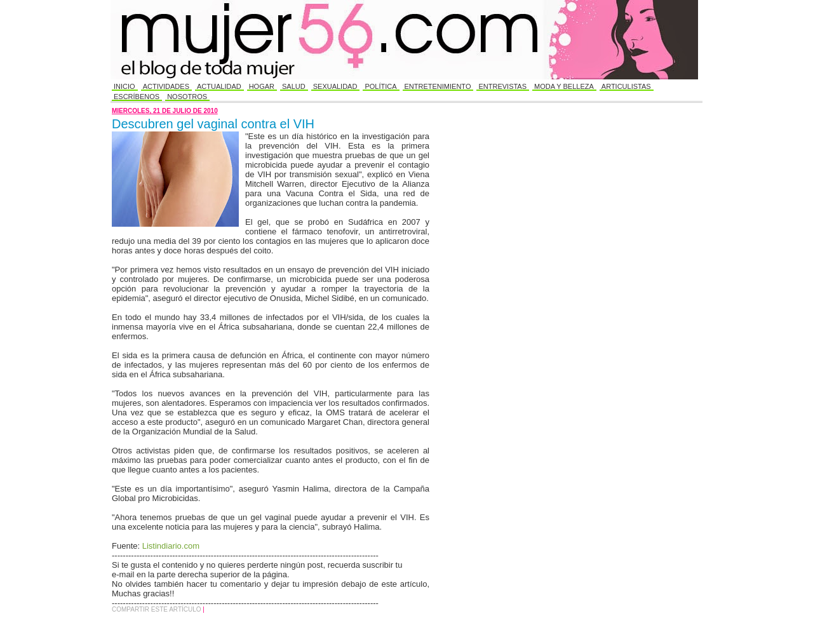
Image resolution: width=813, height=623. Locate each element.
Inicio (124, 86)
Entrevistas (502, 86)
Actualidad (219, 86)
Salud (294, 86)
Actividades (166, 86)
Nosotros (187, 96)
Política (380, 86)
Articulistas (626, 86)
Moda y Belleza (564, 86)
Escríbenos (136, 96)
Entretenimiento (438, 86)
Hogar (261, 86)
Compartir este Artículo (157, 609)
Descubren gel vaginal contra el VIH (213, 124)
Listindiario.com (170, 546)
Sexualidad (335, 86)
